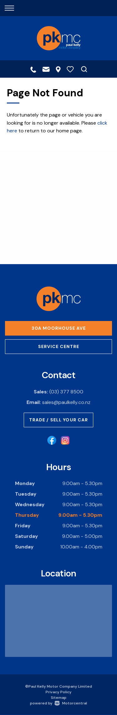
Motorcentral (71, 703)
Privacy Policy (58, 692)
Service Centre (58, 346)
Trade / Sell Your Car (58, 420)
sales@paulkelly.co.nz (66, 402)
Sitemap (58, 697)
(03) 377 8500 (66, 391)
